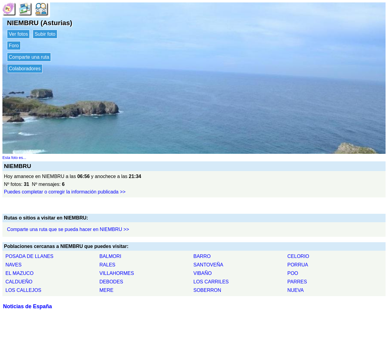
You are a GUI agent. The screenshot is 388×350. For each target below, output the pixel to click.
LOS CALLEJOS (23, 290)
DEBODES (111, 281)
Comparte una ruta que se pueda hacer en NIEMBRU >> (68, 229)
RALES (107, 264)
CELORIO (298, 256)
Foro (14, 45)
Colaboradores (25, 68)
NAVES (13, 264)
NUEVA (295, 290)
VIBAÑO (202, 273)
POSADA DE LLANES (29, 256)
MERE (106, 290)
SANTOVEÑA (208, 264)
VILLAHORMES (116, 273)
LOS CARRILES (211, 281)
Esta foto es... (14, 157)
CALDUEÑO (18, 281)
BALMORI (110, 256)
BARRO (202, 256)
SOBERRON (207, 290)
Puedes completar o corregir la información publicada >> (64, 191)
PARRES (297, 281)
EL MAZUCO (19, 273)
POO (292, 273)
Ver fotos (18, 34)
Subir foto (45, 34)
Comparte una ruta (29, 57)
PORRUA (297, 264)
